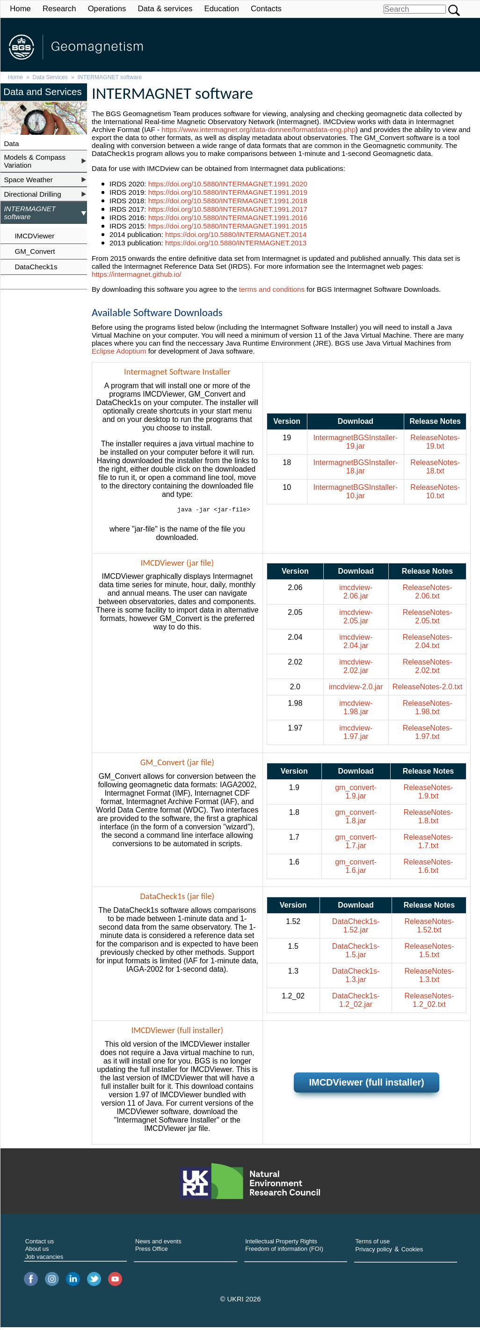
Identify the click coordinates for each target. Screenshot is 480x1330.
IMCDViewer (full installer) (366, 1085)
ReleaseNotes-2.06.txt (427, 594)
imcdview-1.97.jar (355, 735)
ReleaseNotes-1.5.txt (429, 953)
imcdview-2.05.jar (355, 619)
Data (11, 144)
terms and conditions (272, 289)
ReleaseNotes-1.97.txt (427, 735)
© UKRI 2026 (240, 1302)
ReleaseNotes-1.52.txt (429, 928)
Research (59, 8)
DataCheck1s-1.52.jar (355, 928)
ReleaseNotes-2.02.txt (427, 669)
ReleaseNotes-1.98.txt (427, 710)
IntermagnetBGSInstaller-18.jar (355, 468)
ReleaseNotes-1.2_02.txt (429, 1003)
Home (20, 8)
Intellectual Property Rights (281, 1244)
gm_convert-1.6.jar (356, 869)
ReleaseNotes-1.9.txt (428, 794)
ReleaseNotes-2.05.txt (427, 619)
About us (37, 1251)
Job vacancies (44, 1259)
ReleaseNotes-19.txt (435, 443)
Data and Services (42, 91)
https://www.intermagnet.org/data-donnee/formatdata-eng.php (258, 129)
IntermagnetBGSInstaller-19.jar (355, 443)
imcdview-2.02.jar (355, 669)
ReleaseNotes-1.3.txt (429, 978)
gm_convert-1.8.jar (356, 819)
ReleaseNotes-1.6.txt (428, 869)
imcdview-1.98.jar (355, 710)
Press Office (151, 1251)
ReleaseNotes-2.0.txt (427, 690)
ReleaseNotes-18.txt (435, 468)
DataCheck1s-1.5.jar (355, 953)
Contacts (266, 8)
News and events (158, 1244)
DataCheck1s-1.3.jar (355, 978)
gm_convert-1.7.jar (356, 844)
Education (221, 8)
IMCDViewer (34, 236)
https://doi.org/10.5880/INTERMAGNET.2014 (235, 234)
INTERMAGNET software (109, 77)
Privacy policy (373, 1252)
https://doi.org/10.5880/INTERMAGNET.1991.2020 (227, 184)
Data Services (50, 77)
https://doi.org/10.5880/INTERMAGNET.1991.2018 (227, 201)
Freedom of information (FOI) (284, 1251)
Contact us (39, 1244)
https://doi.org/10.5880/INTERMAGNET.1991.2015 (227, 226)
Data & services (165, 8)
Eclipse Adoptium (119, 351)
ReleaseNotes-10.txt (435, 493)
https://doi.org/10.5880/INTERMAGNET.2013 (235, 243)
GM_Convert (35, 251)
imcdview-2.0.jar (356, 690)
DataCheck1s (36, 267)
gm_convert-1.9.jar (356, 794)
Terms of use (372, 1244)
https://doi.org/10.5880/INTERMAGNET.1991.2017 (227, 209)
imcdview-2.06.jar (355, 594)
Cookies (412, 1252)
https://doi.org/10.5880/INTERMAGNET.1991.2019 (227, 192)
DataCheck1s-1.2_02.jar (355, 1003)
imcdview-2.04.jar (355, 644)
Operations (107, 8)
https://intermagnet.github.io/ (137, 274)
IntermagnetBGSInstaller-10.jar (355, 493)
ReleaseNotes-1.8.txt (428, 819)
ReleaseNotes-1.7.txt (428, 844)
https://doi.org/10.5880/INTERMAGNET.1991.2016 (227, 218)
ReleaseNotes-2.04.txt (427, 644)
